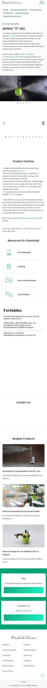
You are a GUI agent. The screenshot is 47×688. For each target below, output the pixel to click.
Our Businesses (8, 660)
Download (6, 655)
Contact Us (23, 617)
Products (27, 644)
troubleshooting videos (28, 218)
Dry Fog (19, 171)
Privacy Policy (8, 671)
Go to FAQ (23, 590)
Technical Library (30, 650)
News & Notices (8, 665)
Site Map (23, 682)
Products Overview (9, 650)
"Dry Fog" (11, 36)
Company (27, 660)
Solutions (6, 644)
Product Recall (29, 665)
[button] (17, 102)
